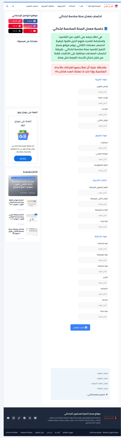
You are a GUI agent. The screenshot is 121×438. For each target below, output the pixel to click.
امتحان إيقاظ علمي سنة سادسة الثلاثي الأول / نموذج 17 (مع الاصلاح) (14, 217)
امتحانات (70, 6)
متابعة (21, 158)
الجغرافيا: (102, 288)
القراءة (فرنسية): (99, 210)
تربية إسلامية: (101, 243)
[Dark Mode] (11, 6)
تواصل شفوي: (100, 86)
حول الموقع (38, 432)
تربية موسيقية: (100, 254)
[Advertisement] (78, 349)
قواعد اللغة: (101, 97)
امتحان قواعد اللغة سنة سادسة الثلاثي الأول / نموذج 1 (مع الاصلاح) (14, 202)
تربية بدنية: (102, 311)
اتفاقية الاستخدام (10, 432)
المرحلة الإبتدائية (92, 6)
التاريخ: (103, 277)
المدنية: (103, 300)
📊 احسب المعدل (78, 327)
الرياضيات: (102, 142)
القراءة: (103, 109)
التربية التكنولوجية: (99, 165)
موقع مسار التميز (94, 432)
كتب (79, 6)
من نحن (47, 432)
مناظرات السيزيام (46, 6)
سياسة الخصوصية (25, 432)
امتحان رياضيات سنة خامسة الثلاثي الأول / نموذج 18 (14, 231)
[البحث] (6, 6)
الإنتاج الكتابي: (100, 120)
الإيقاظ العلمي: (100, 153)
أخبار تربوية (60, 6)
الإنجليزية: (102, 221)
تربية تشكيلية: (101, 266)
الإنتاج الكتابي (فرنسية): (97, 198)
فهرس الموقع (66, 432)
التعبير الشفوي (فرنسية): (96, 187)
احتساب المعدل (30, 6)
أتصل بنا (55, 432)
